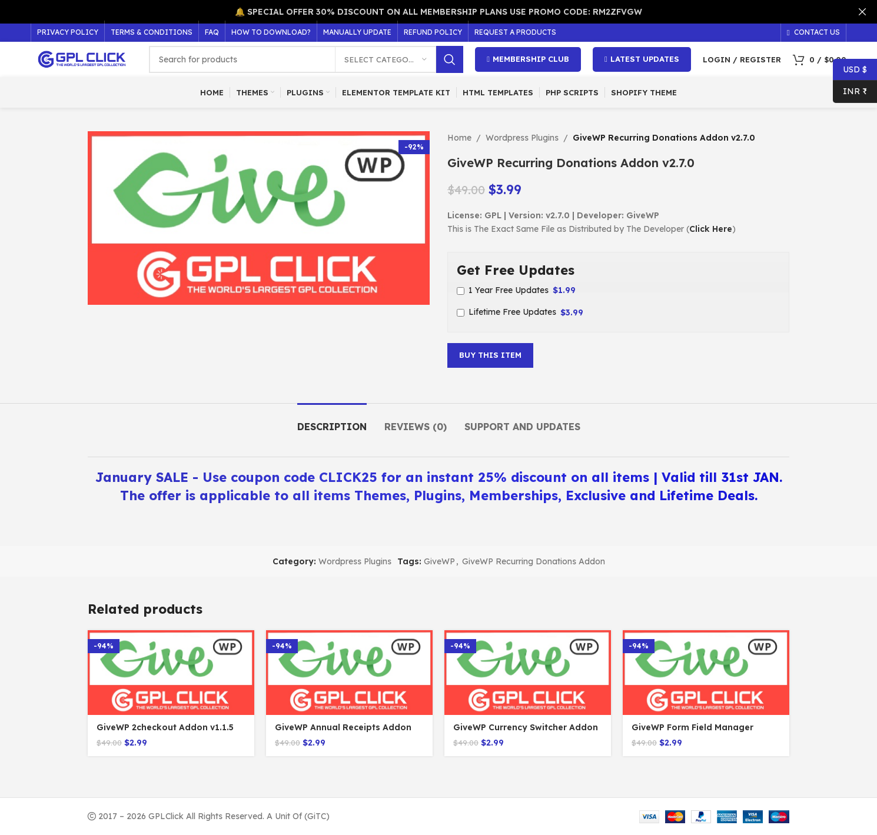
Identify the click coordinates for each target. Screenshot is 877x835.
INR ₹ (850, 91)
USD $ (850, 70)
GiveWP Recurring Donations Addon (533, 561)
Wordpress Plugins (522, 137)
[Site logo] (84, 59)
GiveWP (439, 561)
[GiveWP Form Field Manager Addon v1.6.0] (706, 672)
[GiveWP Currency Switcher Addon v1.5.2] (527, 672)
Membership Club (528, 59)
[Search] (306, 59)
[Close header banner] (862, 12)
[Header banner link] (421, 12)
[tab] (332, 421)
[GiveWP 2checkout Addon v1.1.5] (171, 672)
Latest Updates (641, 59)
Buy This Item (490, 355)
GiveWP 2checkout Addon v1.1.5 (165, 727)
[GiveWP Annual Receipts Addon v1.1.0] (349, 672)
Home (459, 137)
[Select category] (385, 59)
